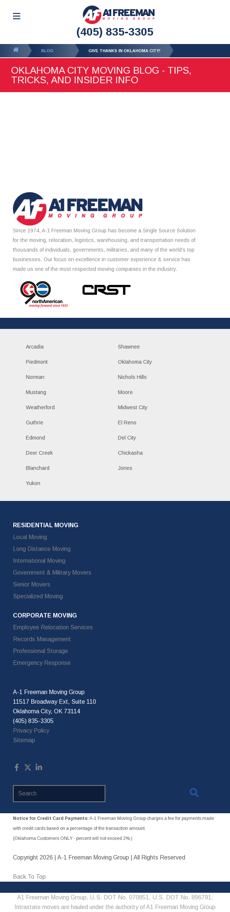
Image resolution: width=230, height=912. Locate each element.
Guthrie (34, 422)
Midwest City (133, 407)
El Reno (127, 422)
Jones (125, 468)
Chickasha (130, 453)
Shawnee (129, 347)
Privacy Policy (31, 730)
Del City (127, 438)
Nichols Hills (132, 377)
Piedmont (37, 362)
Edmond (35, 438)
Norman (35, 377)
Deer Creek (39, 453)
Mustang (36, 392)
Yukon (33, 483)
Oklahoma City (135, 362)
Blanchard (38, 468)
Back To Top (29, 877)
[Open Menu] (16, 16)
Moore (125, 392)
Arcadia (35, 347)
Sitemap (24, 740)
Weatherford (40, 407)
